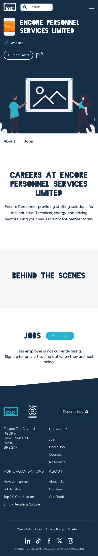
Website (17, 43)
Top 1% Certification (19, 497)
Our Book (56, 497)
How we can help (17, 482)
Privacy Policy (55, 529)
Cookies (72, 529)
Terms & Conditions (29, 529)
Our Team (56, 489)
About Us (56, 482)
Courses (55, 455)
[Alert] (18, 55)
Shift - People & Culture (22, 504)
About (9, 141)
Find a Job (57, 447)
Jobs (28, 141)
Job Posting (13, 489)
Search (31, 7)
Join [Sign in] (52, 439)
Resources (57, 462)
